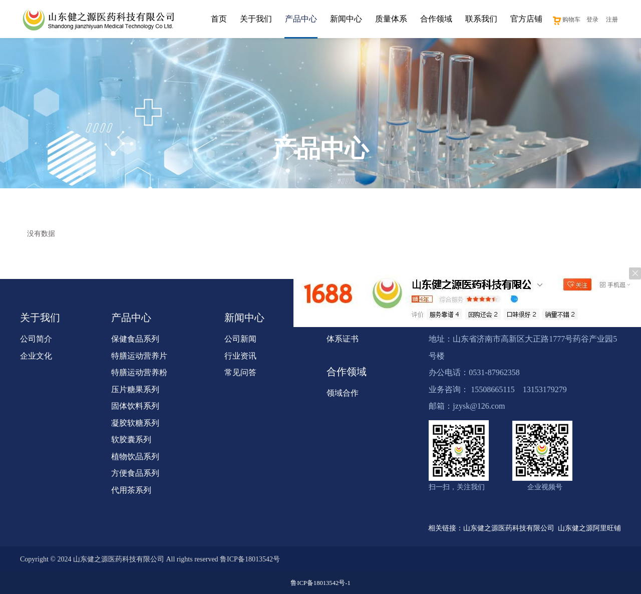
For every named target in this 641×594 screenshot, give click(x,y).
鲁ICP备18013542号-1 (320, 582)
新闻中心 (346, 19)
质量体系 (391, 19)
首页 (219, 19)
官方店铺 (526, 19)
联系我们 (481, 19)
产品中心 (301, 19)
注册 (612, 19)
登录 (592, 19)
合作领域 (436, 19)
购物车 (566, 19)
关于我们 (256, 19)
